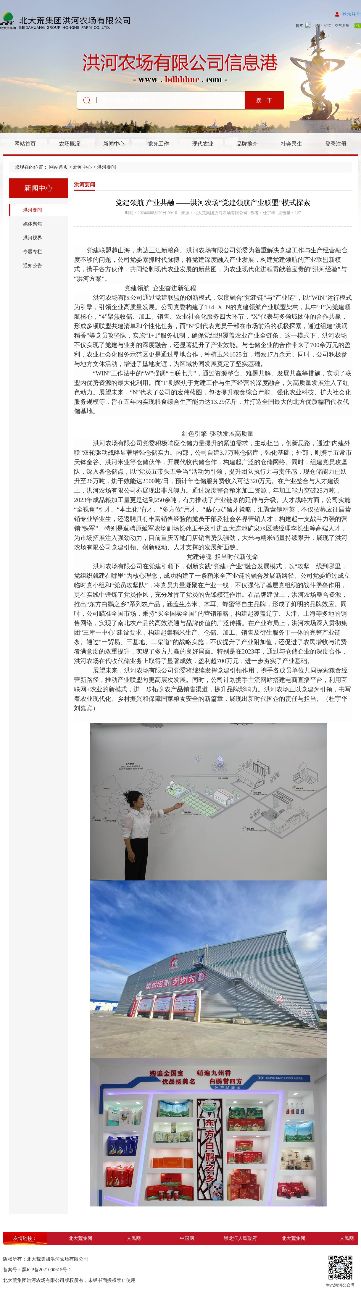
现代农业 (202, 144)
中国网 (189, 1238)
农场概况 (69, 144)
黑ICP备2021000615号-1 (46, 1269)
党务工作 (158, 144)
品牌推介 (247, 144)
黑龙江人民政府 (242, 1238)
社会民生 (291, 144)
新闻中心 (114, 144)
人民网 (135, 1238)
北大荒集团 (82, 1238)
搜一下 (264, 100)
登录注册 (351, 14)
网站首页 (25, 144)
